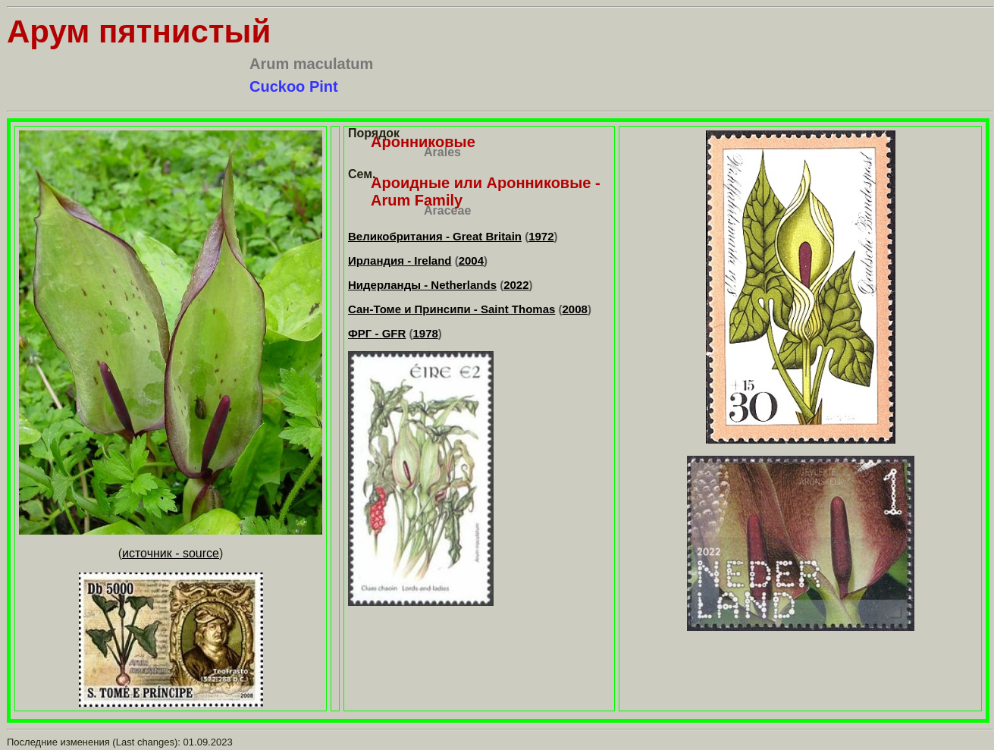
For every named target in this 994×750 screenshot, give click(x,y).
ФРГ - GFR (377, 333)
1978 (424, 333)
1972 (540, 236)
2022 (515, 284)
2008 (575, 309)
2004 (471, 260)
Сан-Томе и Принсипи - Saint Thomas (451, 309)
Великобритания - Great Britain (435, 236)
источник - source (170, 553)
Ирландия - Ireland (400, 260)
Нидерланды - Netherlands (422, 284)
